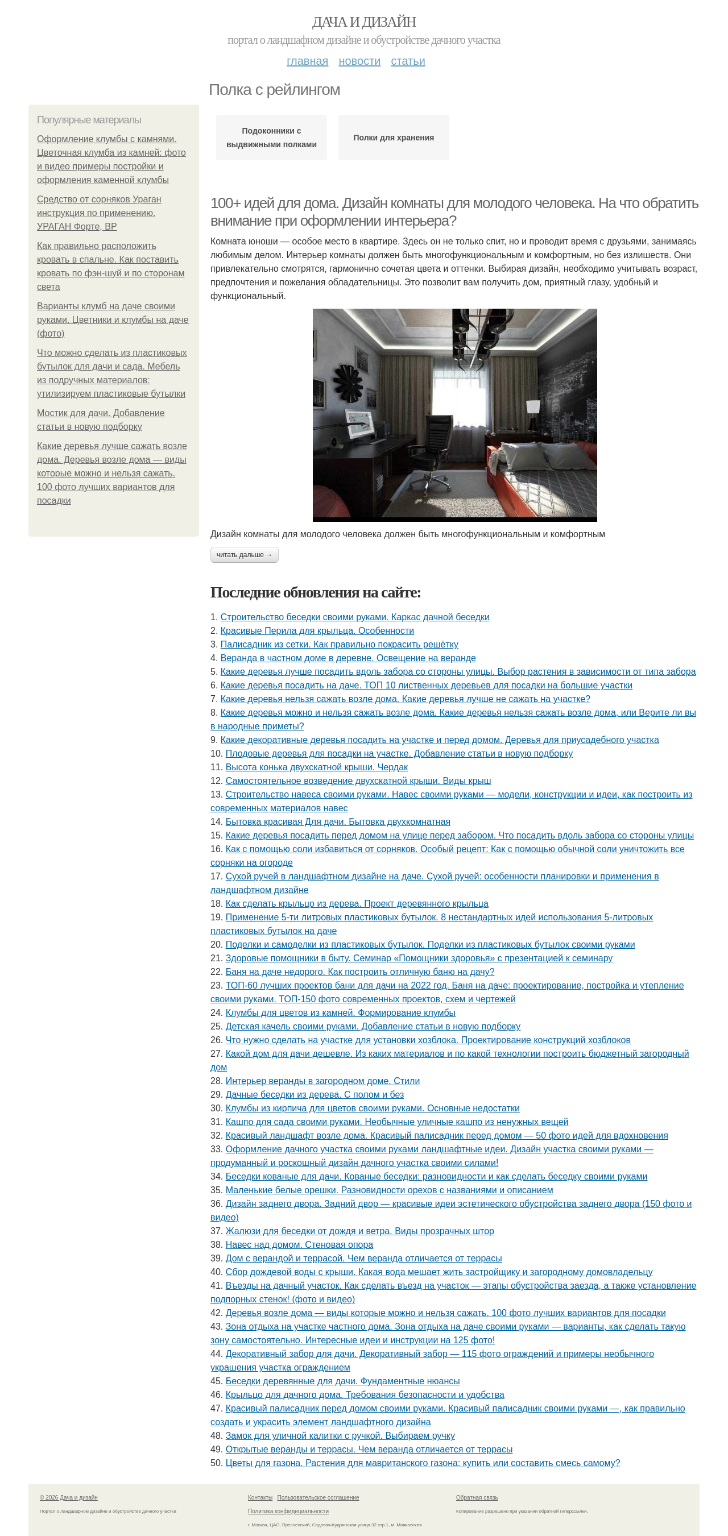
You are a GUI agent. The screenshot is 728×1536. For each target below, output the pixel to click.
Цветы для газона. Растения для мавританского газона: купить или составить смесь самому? (423, 1463)
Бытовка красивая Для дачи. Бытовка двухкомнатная (338, 822)
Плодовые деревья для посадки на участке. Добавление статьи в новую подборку (399, 753)
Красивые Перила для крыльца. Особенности (317, 631)
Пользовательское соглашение (318, 1498)
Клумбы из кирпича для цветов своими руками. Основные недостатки (373, 1108)
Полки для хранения (393, 137)
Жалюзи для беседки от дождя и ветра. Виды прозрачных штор (360, 1231)
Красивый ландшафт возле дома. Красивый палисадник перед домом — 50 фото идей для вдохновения (447, 1135)
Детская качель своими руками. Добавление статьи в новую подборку (373, 1026)
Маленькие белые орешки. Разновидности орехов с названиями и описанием (389, 1190)
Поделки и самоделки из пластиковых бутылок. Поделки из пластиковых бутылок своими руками (430, 944)
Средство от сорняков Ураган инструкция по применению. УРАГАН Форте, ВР (99, 212)
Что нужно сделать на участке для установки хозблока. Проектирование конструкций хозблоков (428, 1040)
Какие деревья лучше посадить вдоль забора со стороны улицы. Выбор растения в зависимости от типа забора (458, 671)
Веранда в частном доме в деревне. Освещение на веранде (348, 658)
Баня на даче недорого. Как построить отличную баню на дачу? (360, 972)
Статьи (408, 61)
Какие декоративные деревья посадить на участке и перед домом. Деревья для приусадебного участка (440, 740)
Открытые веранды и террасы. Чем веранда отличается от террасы (369, 1449)
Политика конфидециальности (288, 1511)
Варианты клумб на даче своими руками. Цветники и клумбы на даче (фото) (113, 319)
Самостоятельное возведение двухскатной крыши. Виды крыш (358, 781)
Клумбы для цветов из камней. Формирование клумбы (341, 1013)
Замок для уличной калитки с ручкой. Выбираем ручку (340, 1435)
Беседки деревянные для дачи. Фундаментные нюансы (343, 1381)
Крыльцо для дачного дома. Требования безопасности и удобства (365, 1395)
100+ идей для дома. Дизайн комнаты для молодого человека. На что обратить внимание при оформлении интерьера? (454, 211)
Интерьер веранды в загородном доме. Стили (323, 1081)
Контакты (260, 1498)
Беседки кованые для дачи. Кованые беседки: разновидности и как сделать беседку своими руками (437, 1176)
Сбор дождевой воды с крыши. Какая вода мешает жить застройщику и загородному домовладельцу (439, 1272)
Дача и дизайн (364, 22)
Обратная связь (477, 1498)
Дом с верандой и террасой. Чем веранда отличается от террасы (364, 1258)
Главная (307, 61)
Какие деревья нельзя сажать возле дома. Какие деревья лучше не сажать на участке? (405, 699)
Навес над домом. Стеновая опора (300, 1244)
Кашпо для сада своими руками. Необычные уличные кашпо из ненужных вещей (397, 1122)
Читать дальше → (244, 555)
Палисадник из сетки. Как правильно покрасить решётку (339, 644)
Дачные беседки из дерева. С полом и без (315, 1094)
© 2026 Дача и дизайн (69, 1498)
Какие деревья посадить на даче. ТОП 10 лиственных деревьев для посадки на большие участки (426, 685)
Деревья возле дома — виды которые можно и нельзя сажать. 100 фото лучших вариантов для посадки (446, 1313)
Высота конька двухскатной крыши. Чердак (317, 767)
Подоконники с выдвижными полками (271, 137)
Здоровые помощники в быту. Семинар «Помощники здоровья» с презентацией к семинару (419, 958)
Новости (359, 61)
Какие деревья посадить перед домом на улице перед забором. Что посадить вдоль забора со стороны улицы (460, 835)
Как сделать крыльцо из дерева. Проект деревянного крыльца (357, 903)
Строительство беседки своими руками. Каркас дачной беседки (355, 617)
